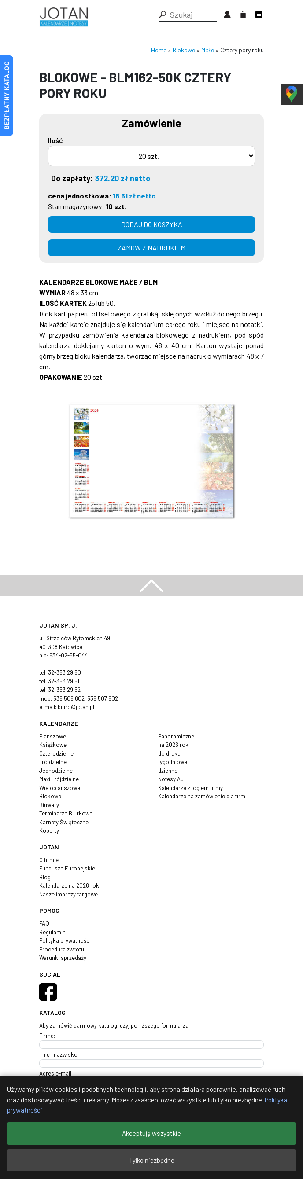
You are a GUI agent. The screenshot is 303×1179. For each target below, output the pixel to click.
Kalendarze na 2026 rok (69, 885)
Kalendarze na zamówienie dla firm (201, 796)
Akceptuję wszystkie (151, 1133)
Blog (45, 877)
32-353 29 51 (63, 681)
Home (158, 50)
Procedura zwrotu (61, 949)
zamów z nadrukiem (151, 247)
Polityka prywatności (65, 940)
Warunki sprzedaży (62, 957)
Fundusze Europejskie (67, 868)
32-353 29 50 (64, 672)
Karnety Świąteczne (64, 822)
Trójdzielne (53, 761)
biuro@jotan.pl (76, 706)
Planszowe (52, 736)
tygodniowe (172, 761)
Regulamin (52, 932)
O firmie (49, 859)
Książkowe (53, 744)
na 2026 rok (173, 744)
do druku (169, 753)
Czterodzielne (56, 753)
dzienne (167, 770)
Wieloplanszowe (59, 787)
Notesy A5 (171, 778)
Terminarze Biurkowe (65, 813)
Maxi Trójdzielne (59, 778)
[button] (162, 14)
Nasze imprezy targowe (68, 894)
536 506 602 (69, 698)
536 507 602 (102, 698)
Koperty (49, 830)
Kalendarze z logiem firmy (190, 787)
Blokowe (184, 50)
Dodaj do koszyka (151, 224)
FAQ (44, 923)
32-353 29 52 (64, 689)
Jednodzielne (56, 770)
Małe (207, 50)
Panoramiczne (176, 736)
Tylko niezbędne (151, 1160)
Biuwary (49, 804)
